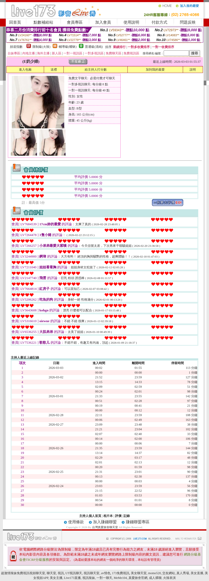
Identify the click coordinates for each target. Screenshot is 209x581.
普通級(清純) (94, 47)
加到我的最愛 (155, 69)
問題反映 (188, 22)
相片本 (108, 516)
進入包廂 (25, 69)
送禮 (54, 69)
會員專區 (75, 22)
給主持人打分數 (96, 69)
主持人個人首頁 (90, 516)
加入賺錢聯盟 (105, 522)
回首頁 (15, 22)
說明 (193, 69)
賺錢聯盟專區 (137, 522)
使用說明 (131, 22)
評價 (118, 516)
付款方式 (159, 22)
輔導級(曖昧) (68, 47)
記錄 (127, 516)
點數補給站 (43, 22)
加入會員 (103, 22)
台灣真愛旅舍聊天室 (105, 527)
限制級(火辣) (41, 47)
